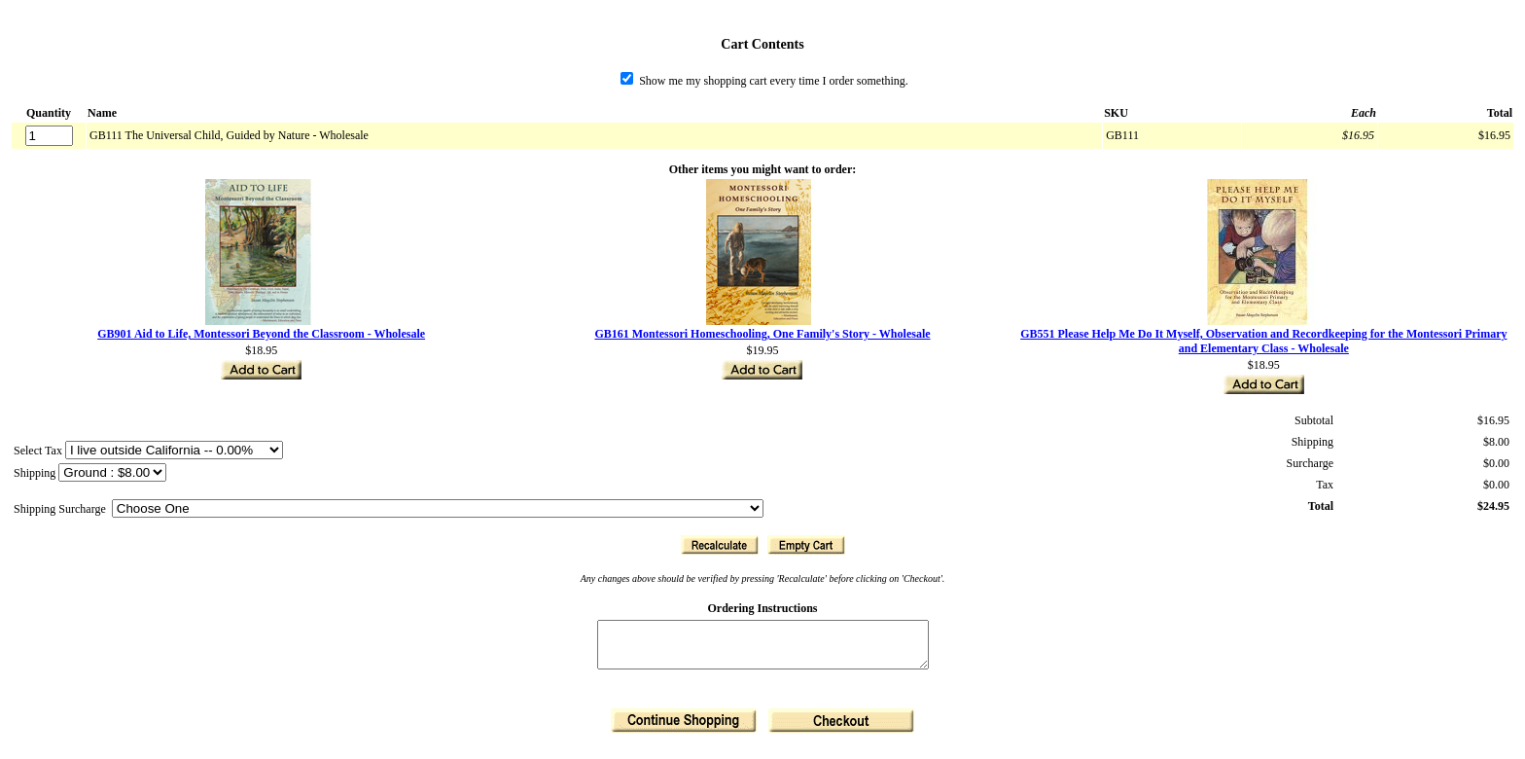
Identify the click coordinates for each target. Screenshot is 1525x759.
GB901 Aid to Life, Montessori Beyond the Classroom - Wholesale (261, 334)
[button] (720, 545)
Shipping (36, 473)
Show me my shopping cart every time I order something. (764, 81)
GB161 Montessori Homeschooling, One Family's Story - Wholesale (762, 334)
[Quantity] (49, 136)
